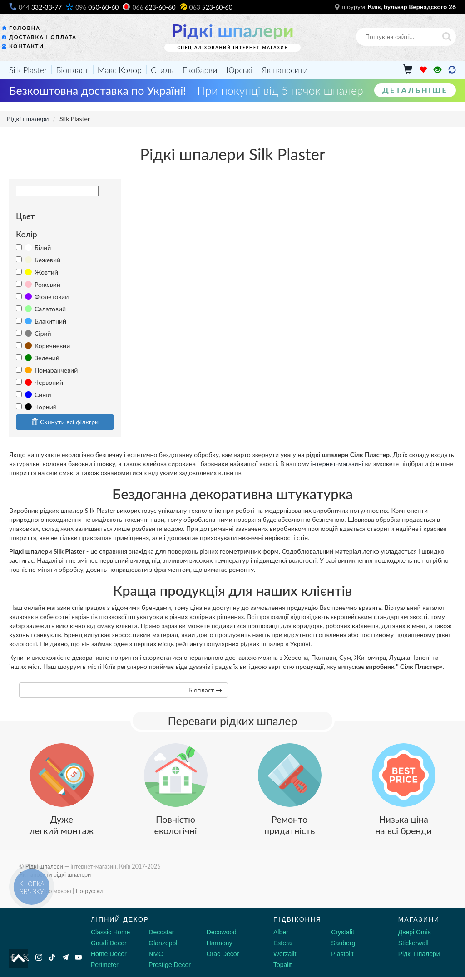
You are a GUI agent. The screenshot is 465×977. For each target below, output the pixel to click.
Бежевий (42, 260)
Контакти (26, 46)
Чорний (41, 407)
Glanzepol (162, 943)
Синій (38, 394)
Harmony (219, 943)
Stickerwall (413, 943)
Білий (38, 247)
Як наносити (285, 70)
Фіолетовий (47, 296)
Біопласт (72, 70)
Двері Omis (414, 932)
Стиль (162, 70)
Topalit (282, 964)
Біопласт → (205, 690)
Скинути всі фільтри (65, 422)
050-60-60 (97, 7)
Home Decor (109, 953)
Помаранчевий (51, 370)
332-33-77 (40, 7)
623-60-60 (153, 7)
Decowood (222, 932)
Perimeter (105, 964)
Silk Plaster (28, 70)
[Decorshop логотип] (36, 930)
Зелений (42, 358)
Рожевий (42, 284)
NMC (155, 953)
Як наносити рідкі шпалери (55, 874)
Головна (24, 28)
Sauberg (343, 943)
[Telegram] (65, 957)
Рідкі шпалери (232, 30)
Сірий (38, 333)
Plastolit (342, 953)
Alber (280, 932)
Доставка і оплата (43, 37)
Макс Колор (120, 70)
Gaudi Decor (109, 943)
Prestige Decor (169, 964)
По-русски (89, 891)
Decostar (161, 932)
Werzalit (284, 953)
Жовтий (41, 272)
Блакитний (45, 321)
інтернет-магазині (337, 463)
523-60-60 (210, 7)
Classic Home (110, 932)
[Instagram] (38, 957)
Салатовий (45, 309)
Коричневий (47, 345)
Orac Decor (223, 953)
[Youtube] (78, 957)
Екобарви (200, 70)
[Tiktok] (52, 957)
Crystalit (342, 932)
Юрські (239, 70)
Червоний (44, 382)
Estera (282, 943)
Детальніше (415, 90)
